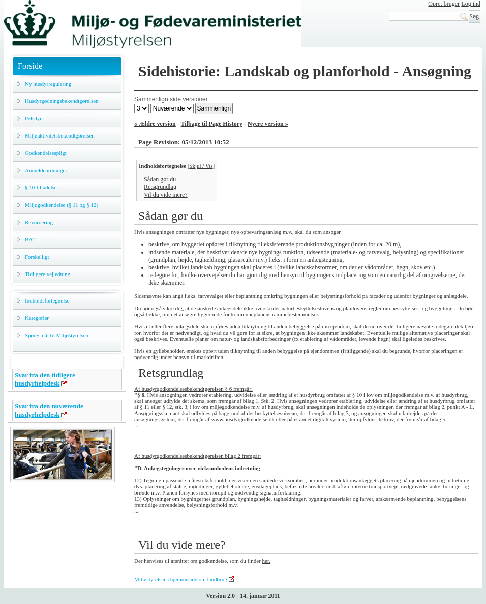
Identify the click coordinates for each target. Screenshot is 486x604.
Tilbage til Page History (211, 123)
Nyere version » (268, 123)
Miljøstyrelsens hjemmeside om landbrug (180, 579)
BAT (30, 239)
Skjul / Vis (200, 165)
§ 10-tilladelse (41, 187)
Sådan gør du (160, 179)
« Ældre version (155, 123)
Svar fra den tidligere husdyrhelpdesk (45, 379)
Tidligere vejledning (47, 274)
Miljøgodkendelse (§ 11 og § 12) (61, 205)
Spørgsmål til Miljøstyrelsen (56, 335)
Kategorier (37, 318)
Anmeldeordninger (46, 170)
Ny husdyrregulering (48, 83)
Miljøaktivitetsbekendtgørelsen (60, 135)
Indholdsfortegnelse (47, 300)
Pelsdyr (33, 118)
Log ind (470, 3)
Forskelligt (37, 257)
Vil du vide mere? (166, 194)
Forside (30, 66)
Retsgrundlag (160, 186)
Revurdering (39, 222)
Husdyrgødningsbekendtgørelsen (62, 101)
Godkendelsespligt (46, 153)
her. (266, 561)
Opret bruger (444, 3)
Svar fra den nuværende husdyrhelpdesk (49, 410)
